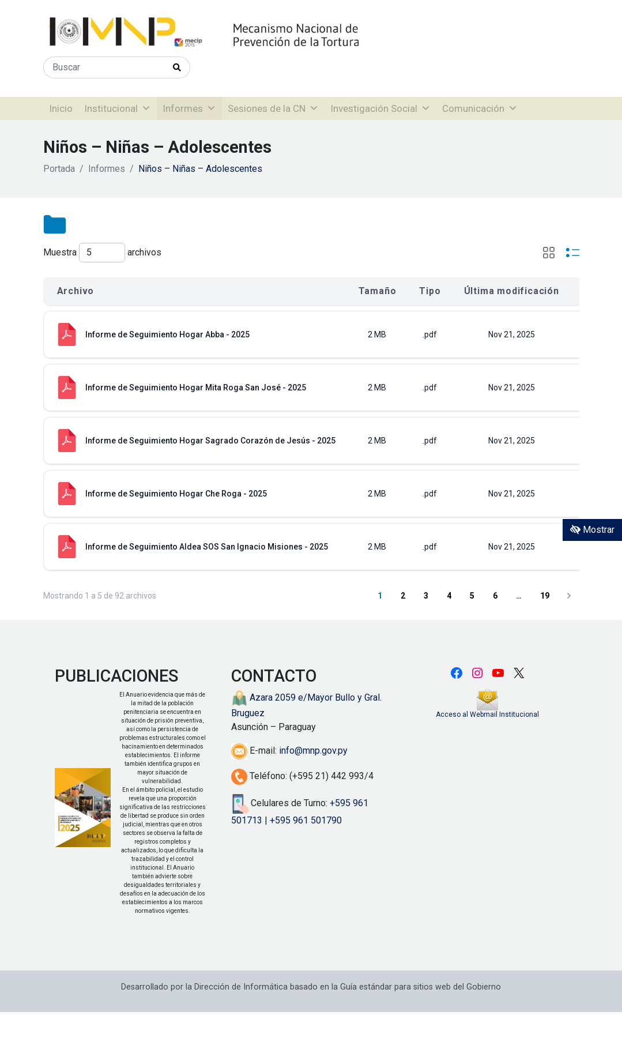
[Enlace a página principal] (242, 32)
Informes (189, 108)
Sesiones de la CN (273, 108)
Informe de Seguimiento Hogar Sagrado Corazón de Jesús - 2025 (210, 440)
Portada (59, 168)
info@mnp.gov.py (313, 750)
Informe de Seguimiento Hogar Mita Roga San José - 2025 (195, 387)
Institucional (117, 108)
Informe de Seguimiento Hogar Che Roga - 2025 (176, 493)
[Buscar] (104, 67)
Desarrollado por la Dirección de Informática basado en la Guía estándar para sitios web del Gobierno (311, 987)
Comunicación (480, 108)
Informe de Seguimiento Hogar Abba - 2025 (167, 334)
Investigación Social (380, 108)
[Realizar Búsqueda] (177, 67)
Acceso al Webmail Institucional (487, 714)
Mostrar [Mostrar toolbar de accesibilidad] (592, 529)
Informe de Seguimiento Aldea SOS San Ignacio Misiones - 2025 (206, 546)
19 (544, 595)
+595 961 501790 (306, 820)
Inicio (61, 108)
